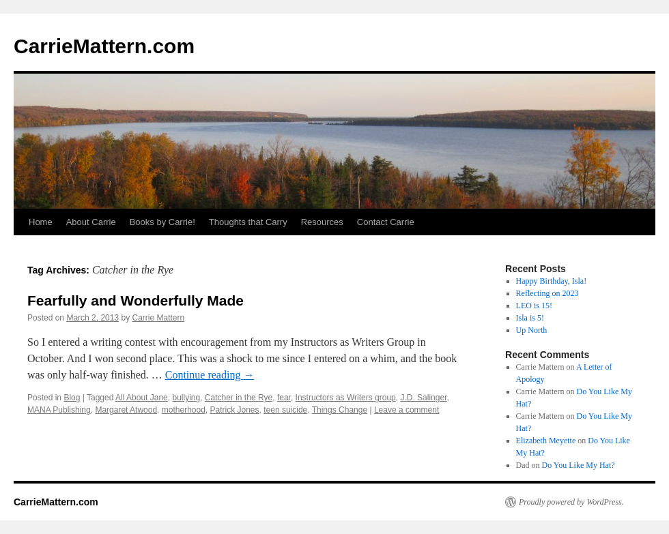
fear (284, 397)
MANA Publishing (59, 410)
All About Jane (141, 397)
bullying (186, 397)
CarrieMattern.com (104, 46)
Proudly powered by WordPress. (571, 502)
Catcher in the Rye (238, 397)
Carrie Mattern (158, 318)
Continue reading (210, 375)
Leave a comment (406, 410)
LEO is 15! (534, 305)
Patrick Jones (234, 410)
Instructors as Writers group (346, 397)
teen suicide (285, 410)
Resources (322, 222)
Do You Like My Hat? (578, 465)
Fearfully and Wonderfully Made (135, 300)
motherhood (183, 410)
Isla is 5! (530, 318)
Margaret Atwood (126, 410)
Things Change (339, 410)
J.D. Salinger (423, 397)
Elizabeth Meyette (546, 440)
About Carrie (91, 222)
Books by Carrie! (162, 222)
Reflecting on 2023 (547, 293)
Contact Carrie (385, 222)
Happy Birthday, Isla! (551, 281)
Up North (531, 330)
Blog (71, 397)
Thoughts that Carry (248, 222)
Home (41, 222)
